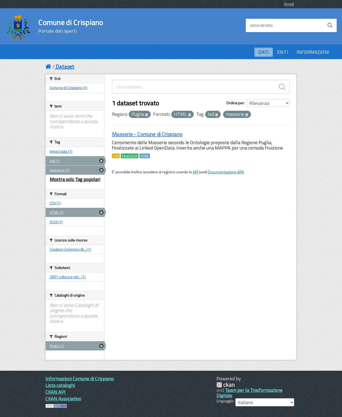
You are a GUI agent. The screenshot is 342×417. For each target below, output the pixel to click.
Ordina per (235, 103)
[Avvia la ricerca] (330, 25)
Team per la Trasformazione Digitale (249, 393)
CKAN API (55, 392)
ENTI (282, 52)
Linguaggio (224, 401)
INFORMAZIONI (313, 52)
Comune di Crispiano (70, 26)
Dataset (65, 66)
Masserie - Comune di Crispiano (147, 134)
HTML (145, 156)
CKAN (225, 385)
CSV (116, 156)
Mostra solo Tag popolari (75, 179)
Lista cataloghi (60, 385)
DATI (263, 52)
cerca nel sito (261, 25)
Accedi (289, 4)
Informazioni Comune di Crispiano (79, 378)
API (195, 172)
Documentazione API (225, 172)
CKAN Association (63, 398)
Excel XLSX (129, 156)
